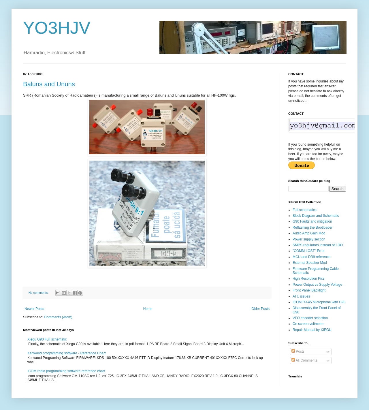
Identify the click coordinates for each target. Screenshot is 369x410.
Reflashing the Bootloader (312, 227)
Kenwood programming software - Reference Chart (66, 353)
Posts (297, 351)
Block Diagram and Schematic (316, 216)
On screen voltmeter (308, 324)
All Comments (304, 360)
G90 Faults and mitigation (312, 221)
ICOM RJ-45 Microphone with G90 (319, 302)
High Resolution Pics (309, 279)
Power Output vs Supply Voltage (317, 285)
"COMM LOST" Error (309, 251)
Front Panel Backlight (309, 290)
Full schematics (305, 210)
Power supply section (309, 239)
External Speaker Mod (310, 263)
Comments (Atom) (58, 317)
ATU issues (301, 296)
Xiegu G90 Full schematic (47, 339)
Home (148, 309)
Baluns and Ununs (49, 84)
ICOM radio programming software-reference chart (66, 371)
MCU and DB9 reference (311, 257)
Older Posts (260, 309)
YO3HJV (56, 27)
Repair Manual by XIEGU (312, 330)
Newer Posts (34, 309)
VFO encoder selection (310, 318)
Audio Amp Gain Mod (309, 233)
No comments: (39, 292)
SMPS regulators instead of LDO (318, 245)
